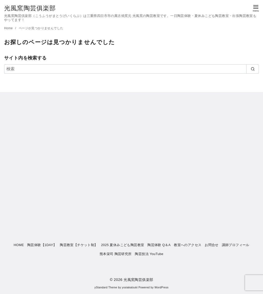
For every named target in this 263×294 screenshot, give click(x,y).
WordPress (161, 287)
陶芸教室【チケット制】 (79, 245)
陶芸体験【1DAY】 (42, 245)
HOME (19, 245)
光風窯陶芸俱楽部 (30, 8)
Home (9, 28)
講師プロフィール (235, 245)
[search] (252, 69)
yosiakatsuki (130, 287)
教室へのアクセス (187, 245)
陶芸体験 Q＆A (159, 245)
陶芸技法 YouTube (149, 254)
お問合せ (212, 245)
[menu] (256, 8)
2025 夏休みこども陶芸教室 (122, 245)
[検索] (131, 69)
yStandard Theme (106, 287)
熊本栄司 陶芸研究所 (116, 254)
